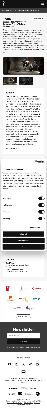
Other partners (22, 316)
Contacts (28, 404)
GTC (38, 401)
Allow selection (23, 240)
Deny (23, 247)
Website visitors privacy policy (27, 401)
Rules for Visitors (11, 401)
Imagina (6, 22)
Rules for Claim (28, 403)
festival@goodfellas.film (19, 271)
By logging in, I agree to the (23, 347)
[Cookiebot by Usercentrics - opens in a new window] (35, 161)
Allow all (23, 234)
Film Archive (37, 18)
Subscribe (23, 341)
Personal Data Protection (14, 403)
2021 (13, 22)
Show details (35, 227)
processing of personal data (31, 347)
